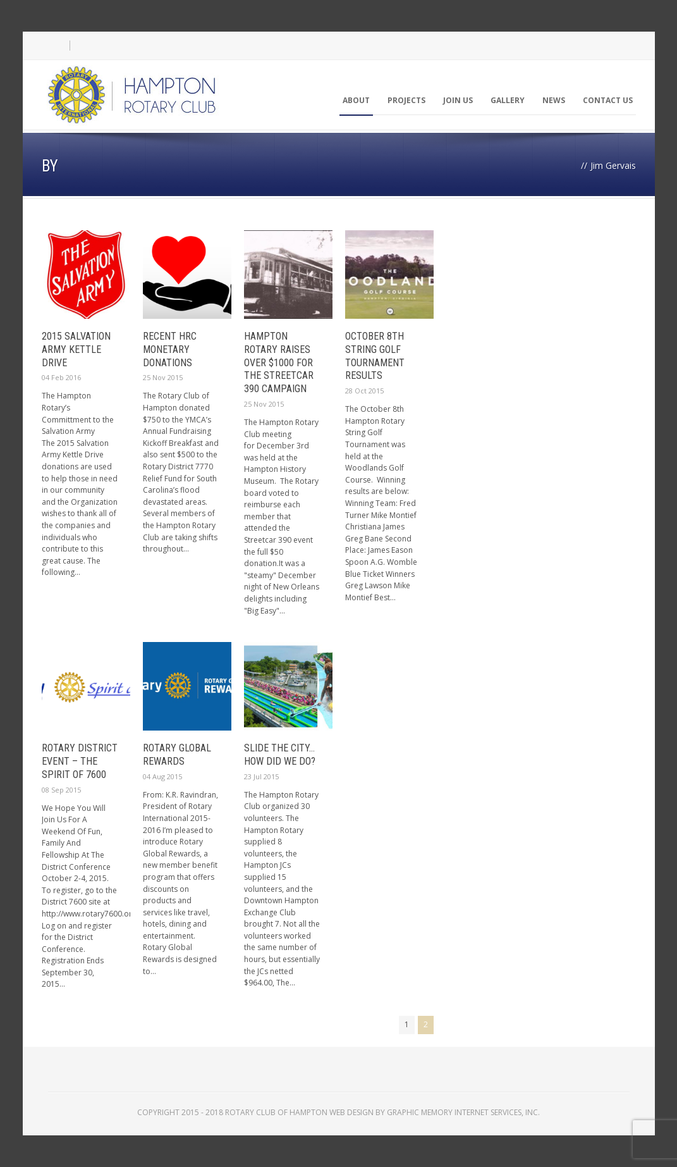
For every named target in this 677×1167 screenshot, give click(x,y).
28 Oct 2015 (364, 390)
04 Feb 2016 (61, 377)
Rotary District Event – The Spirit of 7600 (80, 761)
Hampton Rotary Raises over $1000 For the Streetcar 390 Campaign (279, 362)
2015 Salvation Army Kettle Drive (76, 349)
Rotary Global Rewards (177, 754)
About (356, 100)
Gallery (508, 100)
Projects (406, 100)
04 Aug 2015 (162, 776)
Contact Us (608, 100)
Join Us (458, 100)
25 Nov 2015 (163, 377)
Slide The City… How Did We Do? (279, 754)
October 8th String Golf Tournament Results (375, 355)
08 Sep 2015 (61, 789)
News (553, 100)
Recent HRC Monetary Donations (170, 349)
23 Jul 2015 (261, 776)
